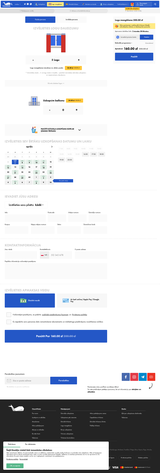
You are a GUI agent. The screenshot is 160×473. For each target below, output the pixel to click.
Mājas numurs (73, 212)
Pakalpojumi (65, 409)
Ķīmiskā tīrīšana (66, 422)
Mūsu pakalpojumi (38, 425)
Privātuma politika (12, 459)
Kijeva (140, 450)
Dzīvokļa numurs (94, 212)
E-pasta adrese (80, 249)
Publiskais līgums (109, 458)
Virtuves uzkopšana (67, 434)
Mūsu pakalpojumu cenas (98, 413)
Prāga (132, 450)
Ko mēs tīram (36, 434)
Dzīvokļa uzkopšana (67, 413)
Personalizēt (24, 459)
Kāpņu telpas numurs (38, 224)
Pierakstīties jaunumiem (14, 374)
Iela (6, 212)
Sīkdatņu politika (143, 458)
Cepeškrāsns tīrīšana (96, 417)
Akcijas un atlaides (38, 430)
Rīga (144, 450)
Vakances (35, 438)
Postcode (51, 212)
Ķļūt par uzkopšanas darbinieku (132, 413)
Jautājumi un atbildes (38, 417)
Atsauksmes (35, 422)
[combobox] (44, 255)
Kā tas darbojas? (149, 43)
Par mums (35, 413)
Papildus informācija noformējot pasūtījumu (20, 261)
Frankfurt (126, 450)
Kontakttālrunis (45, 249)
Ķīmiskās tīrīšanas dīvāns (98, 422)
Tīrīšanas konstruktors (67, 438)
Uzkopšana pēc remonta (68, 417)
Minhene (120, 450)
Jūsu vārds (8, 249)
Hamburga (113, 450)
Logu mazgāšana (66, 425)
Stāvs (59, 224)
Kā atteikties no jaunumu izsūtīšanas (18, 387)
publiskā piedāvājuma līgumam (55, 314)
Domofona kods (89, 224)
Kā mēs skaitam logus (56, 83)
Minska (149, 450)
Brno (136, 450)
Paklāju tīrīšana (95, 425)
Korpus (7, 224)
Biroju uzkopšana (66, 430)
